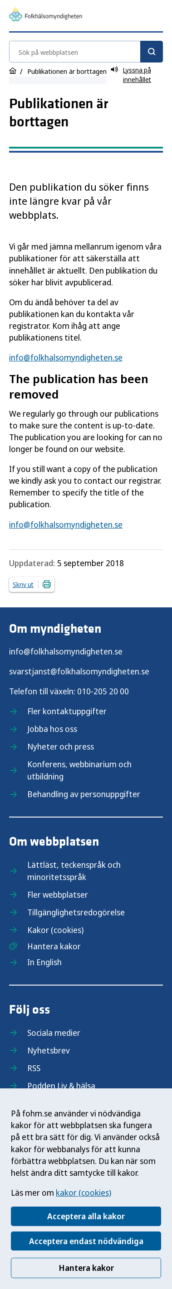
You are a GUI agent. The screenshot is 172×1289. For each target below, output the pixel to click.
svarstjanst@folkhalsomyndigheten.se (79, 671)
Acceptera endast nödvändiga (86, 1241)
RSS (33, 1068)
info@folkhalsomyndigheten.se (66, 357)
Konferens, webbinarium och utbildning (79, 770)
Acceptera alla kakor (86, 1216)
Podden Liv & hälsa (61, 1085)
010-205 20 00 (103, 691)
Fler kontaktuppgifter (67, 711)
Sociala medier (53, 1032)
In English (44, 962)
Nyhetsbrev (48, 1050)
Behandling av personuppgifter (83, 794)
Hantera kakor (86, 1267)
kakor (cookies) (83, 1192)
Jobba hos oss (52, 728)
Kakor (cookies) (55, 929)
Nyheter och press (60, 746)
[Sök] (151, 52)
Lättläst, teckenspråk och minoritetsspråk (74, 870)
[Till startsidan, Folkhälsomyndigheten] (45, 15)
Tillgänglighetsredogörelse (76, 912)
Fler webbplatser (57, 894)
